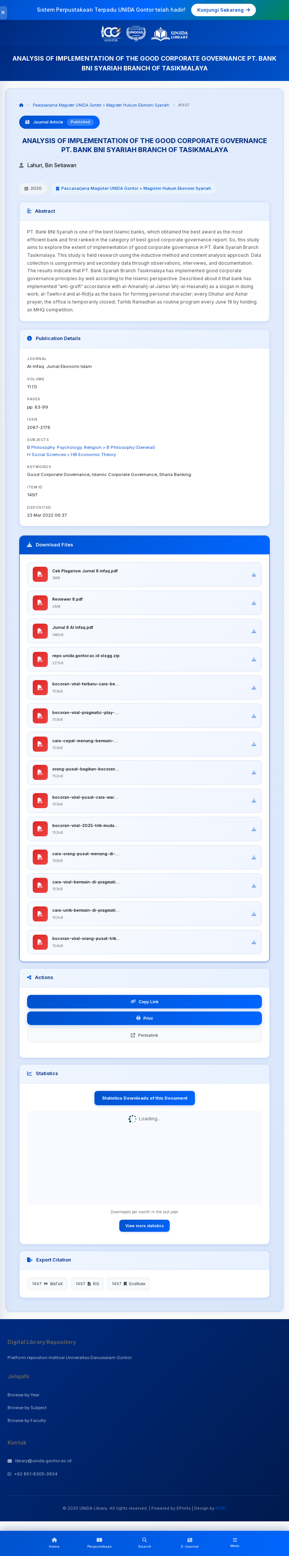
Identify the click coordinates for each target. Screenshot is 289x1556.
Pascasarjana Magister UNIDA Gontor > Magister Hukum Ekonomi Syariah (101, 105)
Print (144, 1023)
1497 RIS (87, 1288)
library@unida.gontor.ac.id (39, 1465)
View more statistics (144, 1230)
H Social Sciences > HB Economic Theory (71, 454)
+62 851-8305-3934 (33, 1478)
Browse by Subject (27, 1412)
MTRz (221, 1513)
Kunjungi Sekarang (223, 10)
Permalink (144, 1039)
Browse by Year (24, 1399)
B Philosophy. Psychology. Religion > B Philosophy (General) (91, 447)
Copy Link (145, 1006)
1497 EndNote (128, 1288)
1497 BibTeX (47, 1288)
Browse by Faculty (27, 1425)
